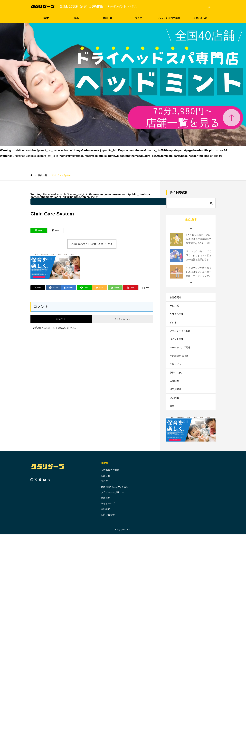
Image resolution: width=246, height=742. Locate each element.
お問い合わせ (200, 18)
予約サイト (176, 378)
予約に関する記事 (180, 368)
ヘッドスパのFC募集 (169, 18)
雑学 (172, 428)
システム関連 (177, 318)
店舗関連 (175, 398)
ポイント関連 (177, 348)
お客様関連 (176, 298)
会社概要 (105, 532)
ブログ (138, 18)
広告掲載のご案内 (110, 493)
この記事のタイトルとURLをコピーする (92, 244)
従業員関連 (176, 408)
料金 (76, 18)
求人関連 (175, 418)
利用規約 (105, 521)
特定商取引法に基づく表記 (114, 509)
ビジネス (175, 328)
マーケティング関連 (181, 358)
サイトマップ (108, 526)
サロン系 (175, 308)
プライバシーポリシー (112, 515)
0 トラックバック (122, 319)
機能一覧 (107, 18)
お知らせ (105, 498)
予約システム (177, 388)
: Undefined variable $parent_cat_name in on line (115, 201)
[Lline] (38, 230)
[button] (191, 228)
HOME (45, 18)
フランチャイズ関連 (181, 338)
